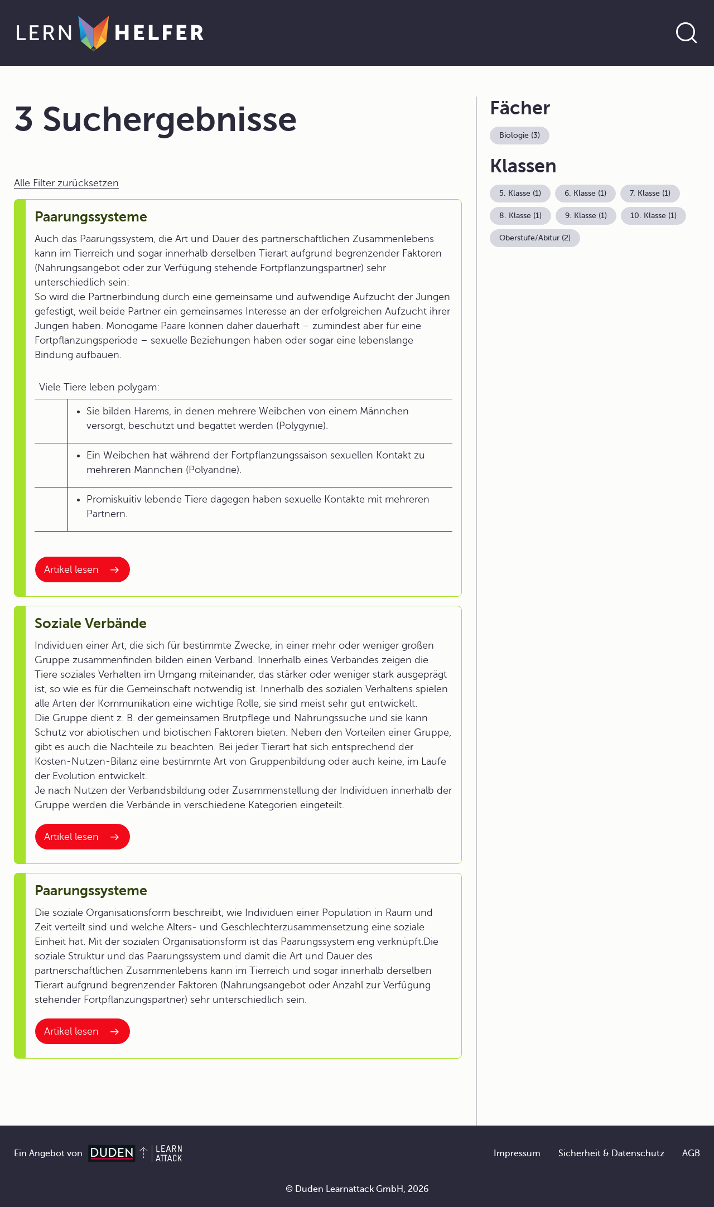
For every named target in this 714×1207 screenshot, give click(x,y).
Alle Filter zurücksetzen (66, 183)
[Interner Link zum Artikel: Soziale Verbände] (83, 836)
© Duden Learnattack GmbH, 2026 (357, 1189)
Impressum (517, 1153)
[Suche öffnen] (686, 33)
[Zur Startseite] (110, 33)
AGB (691, 1153)
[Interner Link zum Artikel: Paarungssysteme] (83, 569)
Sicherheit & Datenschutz (611, 1153)
